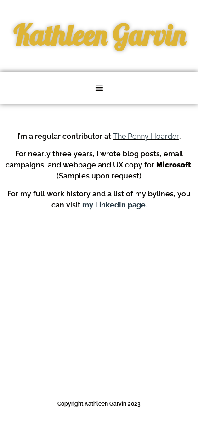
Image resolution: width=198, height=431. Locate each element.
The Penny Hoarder (146, 136)
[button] (99, 88)
